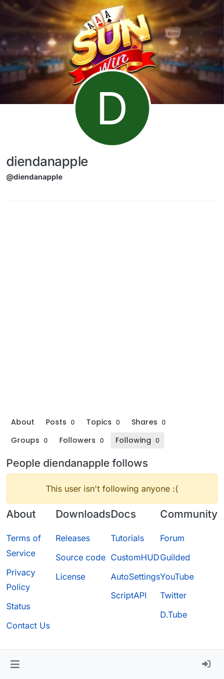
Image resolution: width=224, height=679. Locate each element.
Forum (172, 538)
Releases (73, 538)
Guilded (175, 557)
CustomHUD (135, 557)
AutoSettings (135, 576)
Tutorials (127, 538)
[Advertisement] (112, 311)
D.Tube (173, 614)
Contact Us (28, 625)
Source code (81, 557)
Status (18, 606)
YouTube (177, 576)
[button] (14, 664)
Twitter (173, 595)
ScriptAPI (129, 595)
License (70, 576)
